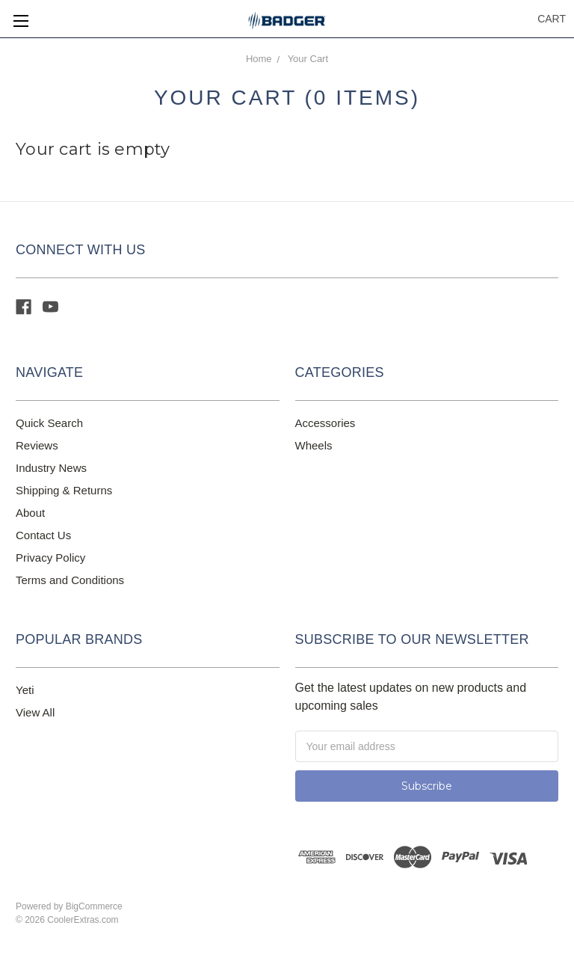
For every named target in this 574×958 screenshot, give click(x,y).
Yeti (25, 690)
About (30, 512)
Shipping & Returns (64, 490)
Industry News (51, 467)
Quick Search (49, 423)
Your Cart (308, 58)
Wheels (314, 445)
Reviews (37, 445)
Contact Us (43, 535)
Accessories (325, 423)
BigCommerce (94, 906)
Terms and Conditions (70, 580)
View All (35, 712)
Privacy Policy (50, 557)
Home (259, 58)
